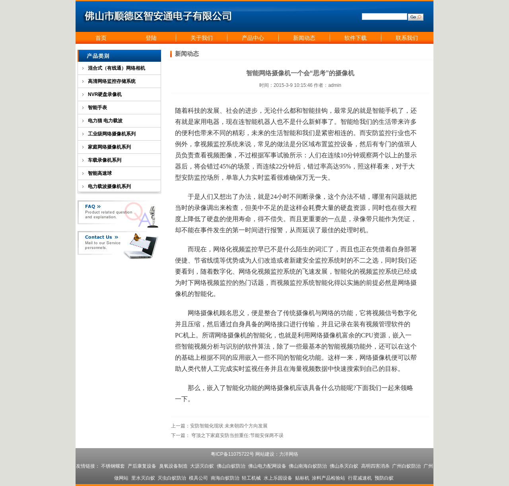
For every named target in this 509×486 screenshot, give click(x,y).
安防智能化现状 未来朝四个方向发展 (229, 426)
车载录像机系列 (104, 160)
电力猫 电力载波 (105, 120)
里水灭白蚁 (143, 478)
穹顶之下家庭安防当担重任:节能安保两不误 (237, 435)
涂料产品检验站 (328, 478)
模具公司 (198, 478)
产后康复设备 (142, 466)
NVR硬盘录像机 (105, 94)
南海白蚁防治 (225, 478)
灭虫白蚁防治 (171, 478)
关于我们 (201, 38)
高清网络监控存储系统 (112, 81)
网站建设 (264, 454)
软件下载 (355, 38)
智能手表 (97, 107)
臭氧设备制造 (173, 466)
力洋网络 (288, 454)
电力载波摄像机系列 (109, 186)
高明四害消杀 (375, 466)
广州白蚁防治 (406, 466)
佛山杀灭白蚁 (344, 466)
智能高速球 (100, 173)
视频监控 (213, 144)
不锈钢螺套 (113, 466)
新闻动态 (304, 38)
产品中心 (253, 38)
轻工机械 (251, 478)
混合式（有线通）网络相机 (116, 68)
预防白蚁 (384, 478)
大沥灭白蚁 (202, 466)
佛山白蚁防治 (231, 466)
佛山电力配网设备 (267, 466)
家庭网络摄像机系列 (109, 147)
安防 (372, 132)
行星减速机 (360, 478)
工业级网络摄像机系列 (112, 134)
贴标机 (302, 478)
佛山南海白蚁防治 (308, 466)
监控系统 (327, 260)
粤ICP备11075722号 (232, 454)
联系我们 (407, 38)
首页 (101, 38)
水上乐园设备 (278, 478)
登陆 (151, 38)
